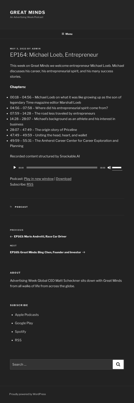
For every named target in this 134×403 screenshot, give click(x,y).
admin (36, 48)
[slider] (62, 167)
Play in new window (39, 179)
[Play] (15, 167)
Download (63, 179)
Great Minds (27, 12)
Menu (67, 33)
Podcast (21, 207)
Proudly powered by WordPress (27, 394)
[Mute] (109, 167)
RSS (30, 184)
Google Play (24, 323)
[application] (67, 167)
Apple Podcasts (27, 315)
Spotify (20, 331)
